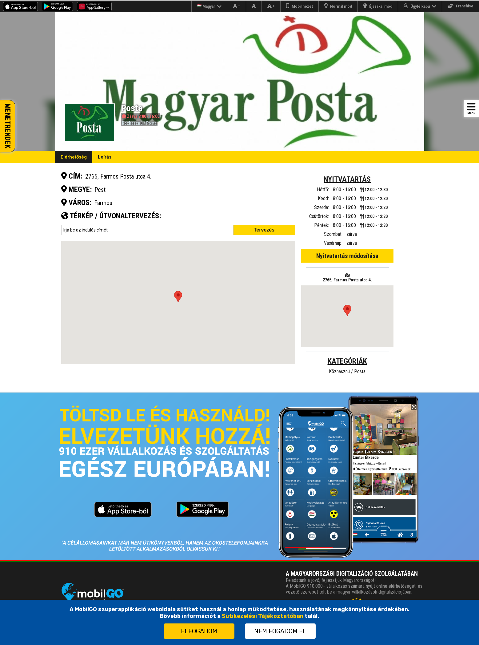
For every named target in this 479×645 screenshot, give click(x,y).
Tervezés (264, 229)
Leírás (104, 157)
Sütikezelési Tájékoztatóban (262, 616)
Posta (151, 123)
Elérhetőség (74, 157)
